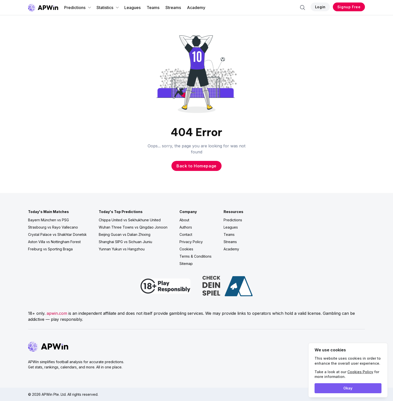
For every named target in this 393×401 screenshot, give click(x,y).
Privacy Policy (191, 242)
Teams (153, 7)
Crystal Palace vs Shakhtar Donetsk (57, 234)
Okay (347, 388)
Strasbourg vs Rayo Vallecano (53, 227)
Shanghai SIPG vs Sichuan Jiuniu (125, 242)
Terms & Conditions (195, 256)
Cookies (186, 249)
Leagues (132, 7)
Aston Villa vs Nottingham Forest (54, 242)
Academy (196, 7)
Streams (173, 7)
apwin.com (57, 313)
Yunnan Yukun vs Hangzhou (122, 249)
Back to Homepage (196, 165)
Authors (185, 227)
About (184, 220)
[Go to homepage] (43, 7)
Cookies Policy (360, 372)
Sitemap (186, 263)
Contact (185, 234)
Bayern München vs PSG (48, 220)
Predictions (77, 7)
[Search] (303, 8)
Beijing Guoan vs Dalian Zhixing (124, 234)
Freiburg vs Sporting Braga (50, 249)
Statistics (107, 7)
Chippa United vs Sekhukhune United (130, 220)
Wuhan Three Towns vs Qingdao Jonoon (133, 227)
